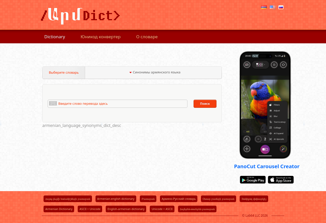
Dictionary (54, 37)
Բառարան (148, 199)
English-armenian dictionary (125, 209)
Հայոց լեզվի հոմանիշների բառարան (67, 199)
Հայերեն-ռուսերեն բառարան (197, 209)
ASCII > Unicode (89, 209)
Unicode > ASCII (162, 209)
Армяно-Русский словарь (179, 199)
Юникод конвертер (101, 37)
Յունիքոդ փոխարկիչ (253, 199)
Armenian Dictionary (58, 209)
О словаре (147, 37)
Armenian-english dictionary (115, 199)
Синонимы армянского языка (154, 72)
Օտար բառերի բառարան (218, 199)
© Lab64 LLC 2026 (255, 215)
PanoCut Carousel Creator (267, 166)
